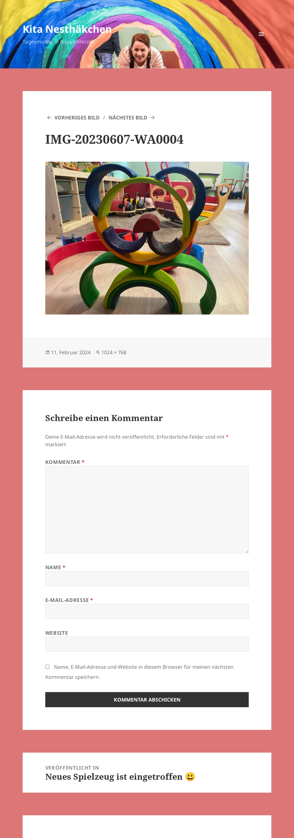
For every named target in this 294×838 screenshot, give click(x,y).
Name (55, 567)
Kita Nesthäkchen (67, 29)
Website (56, 632)
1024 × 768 (113, 352)
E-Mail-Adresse (69, 600)
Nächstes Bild (127, 117)
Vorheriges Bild (77, 117)
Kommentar (65, 462)
